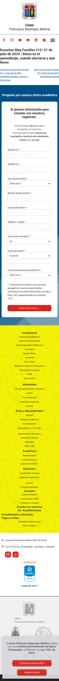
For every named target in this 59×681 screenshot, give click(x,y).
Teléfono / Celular (16, 222)
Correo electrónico (17, 207)
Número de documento (19, 193)
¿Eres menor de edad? (18, 236)
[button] (52, 40)
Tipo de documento (17, 178)
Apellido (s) (13, 164)
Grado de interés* (16, 251)
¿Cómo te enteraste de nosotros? (24, 270)
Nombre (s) (13, 150)
